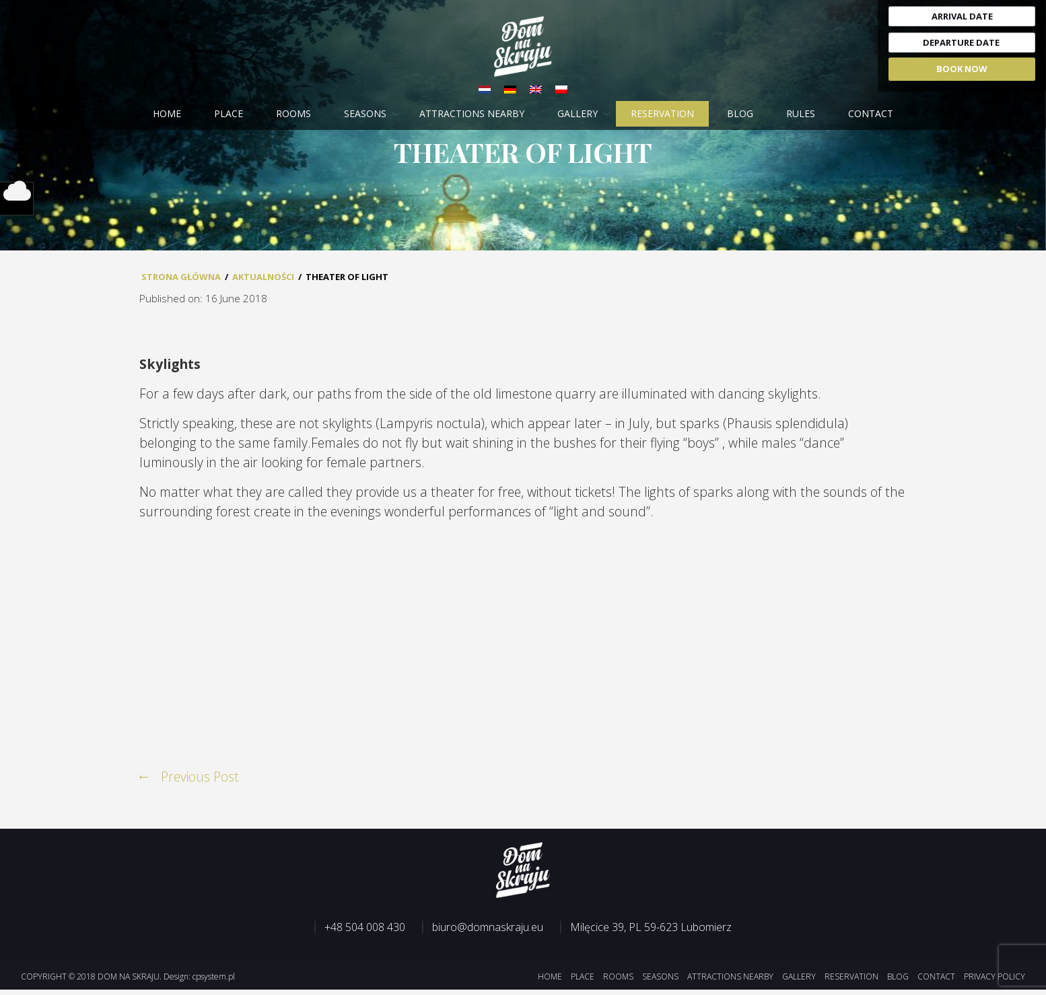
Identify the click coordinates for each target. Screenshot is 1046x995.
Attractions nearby (471, 114)
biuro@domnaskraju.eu (487, 932)
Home (167, 114)
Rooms (293, 114)
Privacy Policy (994, 982)
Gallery (577, 114)
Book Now (961, 69)
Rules (800, 114)
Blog (740, 114)
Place (228, 114)
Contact (870, 114)
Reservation (662, 114)
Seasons (365, 114)
